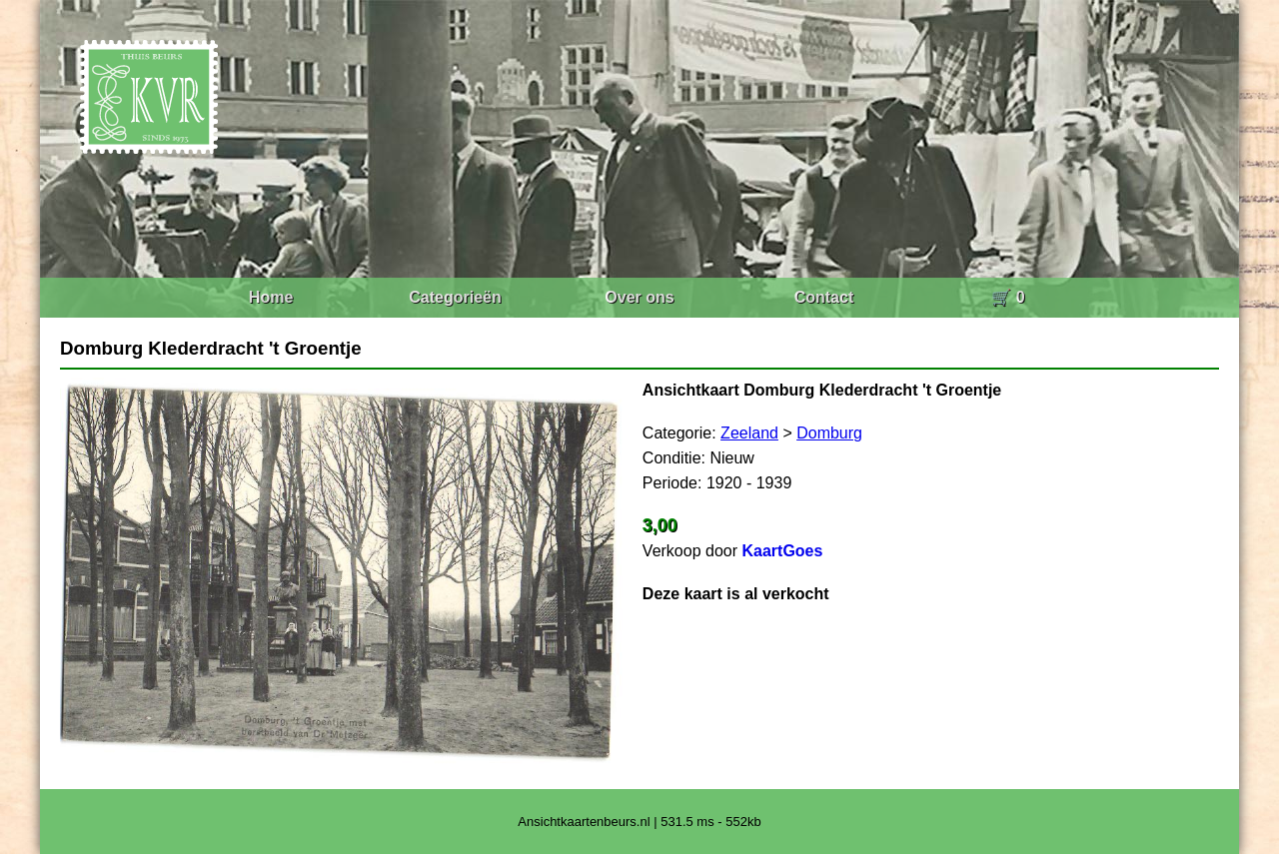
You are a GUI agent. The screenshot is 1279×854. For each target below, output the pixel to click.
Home (271, 297)
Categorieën (455, 297)
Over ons (639, 297)
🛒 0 (1007, 297)
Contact (824, 297)
